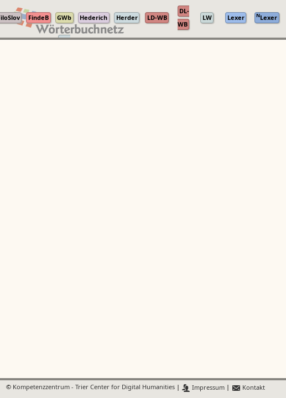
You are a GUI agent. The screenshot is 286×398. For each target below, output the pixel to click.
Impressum (203, 388)
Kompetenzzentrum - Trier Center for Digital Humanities (94, 388)
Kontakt (248, 388)
